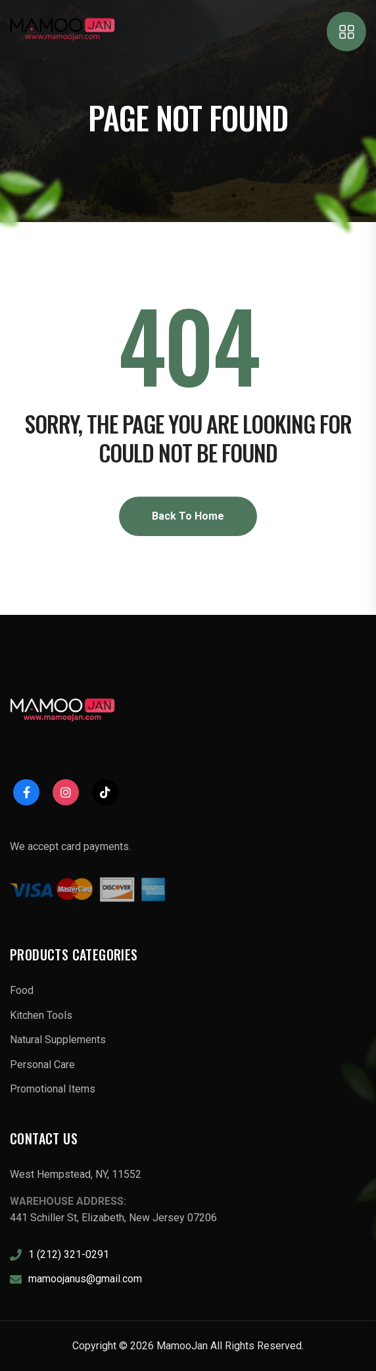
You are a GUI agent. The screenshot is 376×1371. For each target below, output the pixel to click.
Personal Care (42, 1064)
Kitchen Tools (41, 1015)
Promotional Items (52, 1089)
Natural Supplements (58, 1039)
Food (22, 990)
